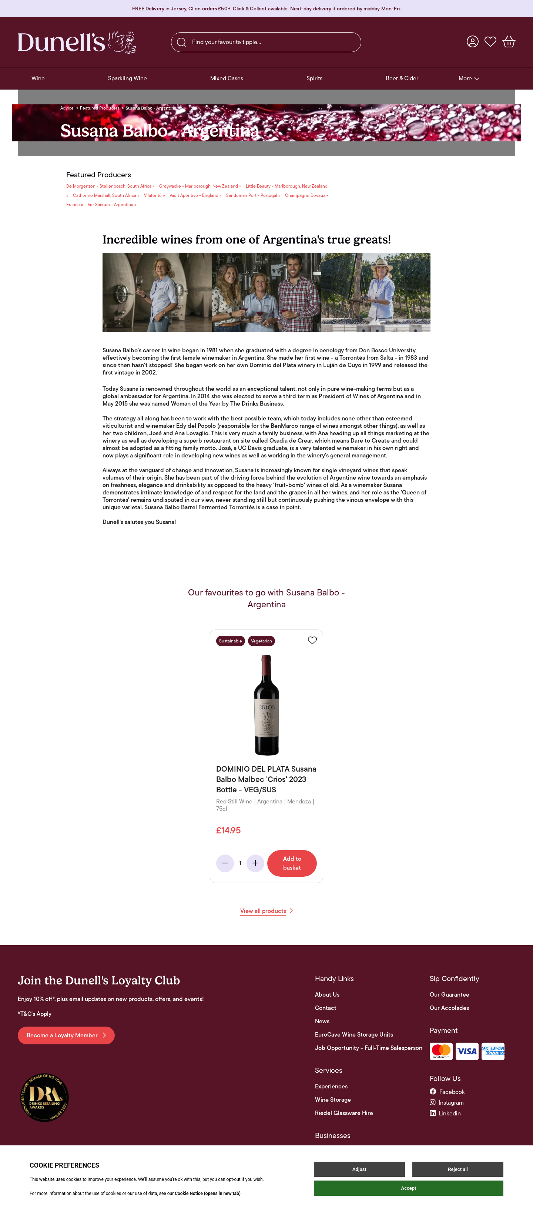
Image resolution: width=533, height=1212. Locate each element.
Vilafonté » (154, 195)
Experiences (331, 1086)
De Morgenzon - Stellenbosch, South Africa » (110, 186)
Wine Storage (333, 1100)
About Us (327, 994)
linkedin (445, 1113)
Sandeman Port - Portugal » (253, 195)
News (322, 1021)
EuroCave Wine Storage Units (354, 1034)
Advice (67, 108)
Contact (325, 1008)
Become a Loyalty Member (66, 1035)
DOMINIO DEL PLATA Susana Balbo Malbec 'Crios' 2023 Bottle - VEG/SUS (266, 779)
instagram (447, 1103)
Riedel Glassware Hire (344, 1113)
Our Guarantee (449, 994)
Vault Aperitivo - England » (196, 195)
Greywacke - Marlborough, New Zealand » (200, 186)
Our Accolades (449, 1008)
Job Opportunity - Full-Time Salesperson (368, 1048)
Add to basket (292, 863)
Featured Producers (99, 108)
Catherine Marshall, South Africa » (106, 195)
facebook (447, 1092)
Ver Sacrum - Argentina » (112, 204)
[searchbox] (266, 42)
